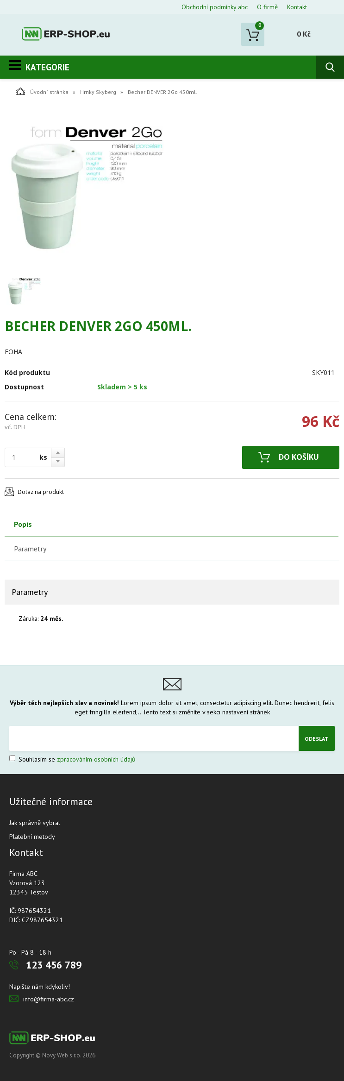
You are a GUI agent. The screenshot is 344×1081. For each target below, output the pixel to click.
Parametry (30, 548)
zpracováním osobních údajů (96, 759)
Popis (23, 524)
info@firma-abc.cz (48, 999)
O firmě (267, 7)
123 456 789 (53, 964)
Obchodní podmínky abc (214, 7)
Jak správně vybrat (34, 823)
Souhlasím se (72, 759)
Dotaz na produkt (41, 492)
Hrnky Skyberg (98, 91)
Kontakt (297, 7)
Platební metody (32, 836)
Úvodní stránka (42, 91)
